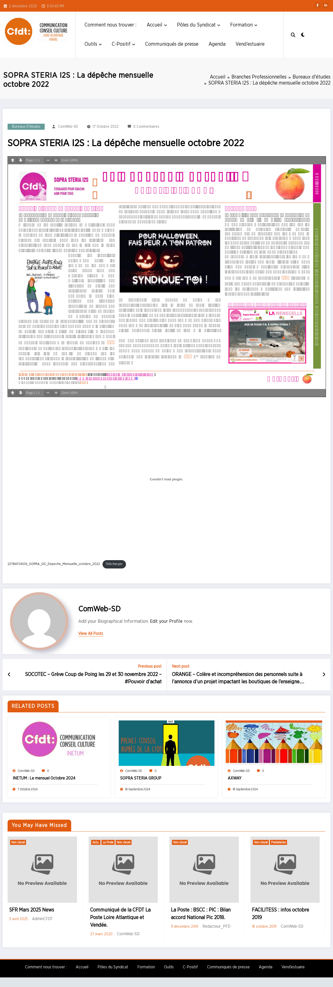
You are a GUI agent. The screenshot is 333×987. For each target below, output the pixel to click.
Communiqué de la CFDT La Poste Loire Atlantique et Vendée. (120, 917)
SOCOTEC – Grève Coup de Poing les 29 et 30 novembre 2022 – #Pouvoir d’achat (93, 678)
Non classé (18, 842)
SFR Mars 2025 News (31, 910)
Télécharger (114, 564)
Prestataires (278, 842)
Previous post (150, 666)
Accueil (157, 25)
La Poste (108, 842)
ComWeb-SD (68, 126)
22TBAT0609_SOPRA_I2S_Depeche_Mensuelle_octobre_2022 (54, 564)
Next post (180, 666)
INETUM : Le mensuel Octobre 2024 (44, 778)
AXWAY (234, 778)
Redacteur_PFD (216, 926)
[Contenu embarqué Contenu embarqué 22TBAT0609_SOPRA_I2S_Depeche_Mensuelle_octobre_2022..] (166, 479)
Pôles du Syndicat (198, 25)
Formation (243, 25)
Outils (93, 44)
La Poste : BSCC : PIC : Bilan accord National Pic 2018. (200, 913)
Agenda (217, 44)
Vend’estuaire (250, 44)
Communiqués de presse (171, 44)
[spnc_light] (303, 34)
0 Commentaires (146, 126)
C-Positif (123, 44)
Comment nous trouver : (111, 25)
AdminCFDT (42, 919)
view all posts (90, 634)
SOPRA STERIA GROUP (140, 778)
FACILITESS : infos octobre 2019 (280, 913)
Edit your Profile (166, 621)
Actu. (95, 842)
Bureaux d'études (26, 126)
